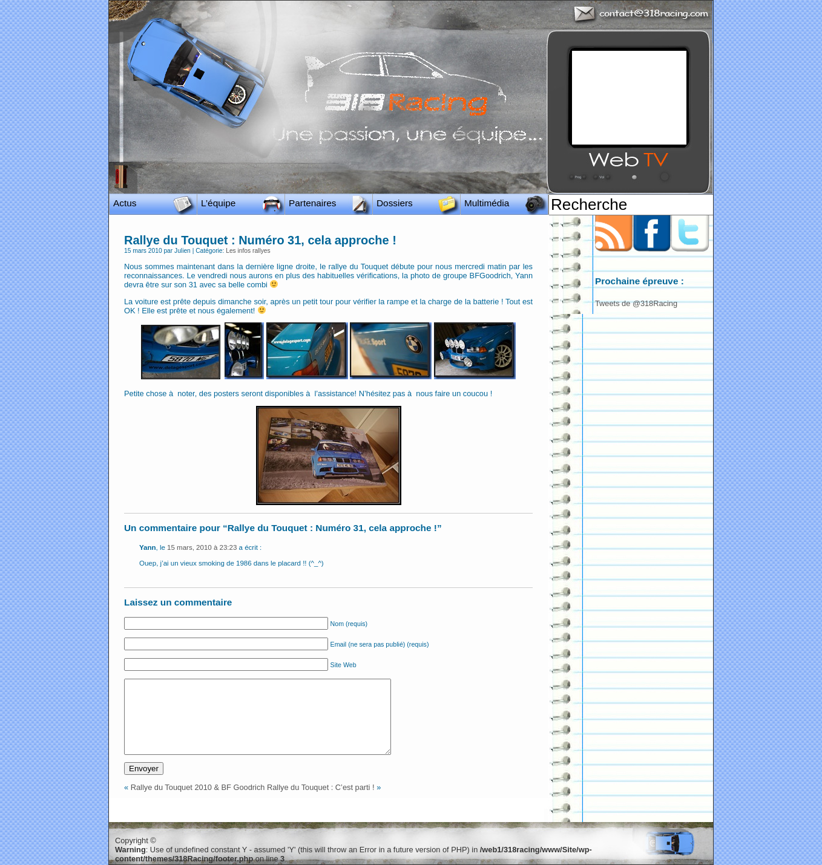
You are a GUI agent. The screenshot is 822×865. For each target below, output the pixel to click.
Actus (124, 203)
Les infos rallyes (248, 250)
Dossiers (394, 203)
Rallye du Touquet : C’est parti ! (321, 787)
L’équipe (218, 203)
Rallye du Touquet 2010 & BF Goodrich (198, 787)
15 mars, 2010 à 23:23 (202, 547)
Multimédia (486, 203)
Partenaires (313, 203)
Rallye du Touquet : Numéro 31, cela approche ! (260, 240)
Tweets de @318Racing (636, 303)
